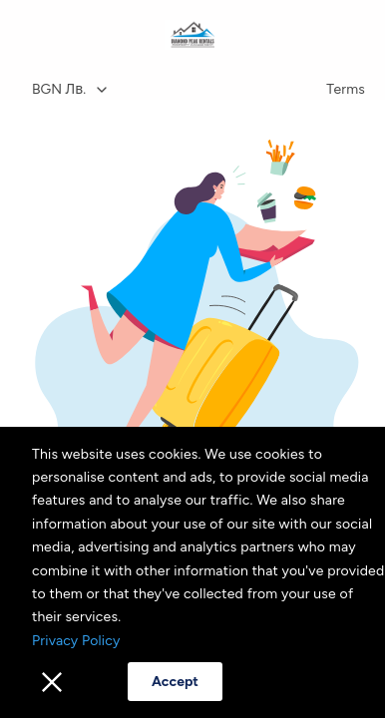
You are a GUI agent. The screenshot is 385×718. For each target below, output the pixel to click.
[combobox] (168, 90)
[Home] (193, 35)
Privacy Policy (76, 640)
